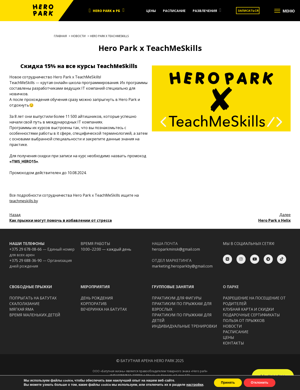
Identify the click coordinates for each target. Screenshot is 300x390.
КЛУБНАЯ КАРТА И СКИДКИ (248, 309)
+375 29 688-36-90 (25, 260)
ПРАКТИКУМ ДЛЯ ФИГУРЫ (177, 298)
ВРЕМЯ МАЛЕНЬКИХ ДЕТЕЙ (34, 314)
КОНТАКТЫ (233, 343)
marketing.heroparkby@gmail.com (182, 266)
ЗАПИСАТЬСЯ (248, 10)
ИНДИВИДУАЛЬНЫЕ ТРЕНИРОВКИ (184, 326)
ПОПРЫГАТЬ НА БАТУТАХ (32, 298)
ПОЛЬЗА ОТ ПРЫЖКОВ (244, 320)
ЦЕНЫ (151, 10)
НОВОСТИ (232, 326)
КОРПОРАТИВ (94, 303)
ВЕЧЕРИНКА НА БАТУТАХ (104, 309)
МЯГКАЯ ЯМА (21, 309)
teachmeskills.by (23, 200)
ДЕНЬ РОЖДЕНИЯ (97, 298)
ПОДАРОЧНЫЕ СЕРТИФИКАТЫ (251, 314)
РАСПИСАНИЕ (174, 10)
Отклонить (259, 382)
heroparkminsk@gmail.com (176, 249)
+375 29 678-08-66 (25, 249)
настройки (194, 385)
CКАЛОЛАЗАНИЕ (24, 303)
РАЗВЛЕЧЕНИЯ (205, 10)
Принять (228, 382)
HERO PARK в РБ (106, 10)
